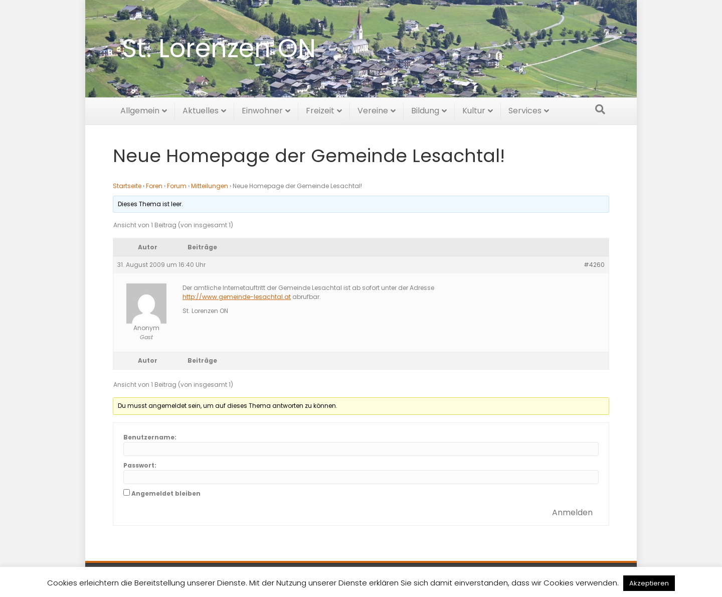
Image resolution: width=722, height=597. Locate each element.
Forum (177, 186)
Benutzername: (149, 437)
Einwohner (262, 109)
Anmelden (572, 512)
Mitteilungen (209, 186)
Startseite (127, 186)
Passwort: (139, 465)
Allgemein (139, 109)
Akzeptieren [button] (649, 583)
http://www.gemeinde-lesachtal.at (237, 296)
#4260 (594, 264)
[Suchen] (600, 108)
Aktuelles (201, 109)
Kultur (473, 109)
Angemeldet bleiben (166, 493)
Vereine (372, 109)
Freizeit (320, 109)
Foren (154, 186)
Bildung (425, 109)
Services (525, 109)
